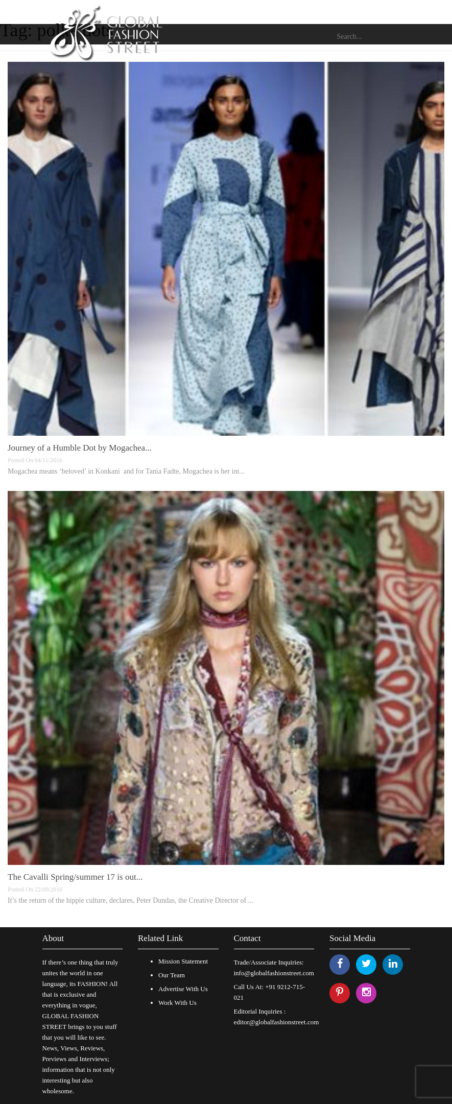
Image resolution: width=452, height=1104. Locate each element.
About (53, 938)
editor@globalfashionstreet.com (276, 1022)
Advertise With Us (183, 989)
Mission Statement (183, 961)
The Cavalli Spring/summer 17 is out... (75, 877)
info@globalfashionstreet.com (274, 973)
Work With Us (177, 1002)
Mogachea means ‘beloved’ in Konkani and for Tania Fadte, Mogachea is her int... (126, 471)
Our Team (171, 975)
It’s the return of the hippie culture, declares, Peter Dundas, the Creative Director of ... (130, 900)
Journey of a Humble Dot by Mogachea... (80, 448)
